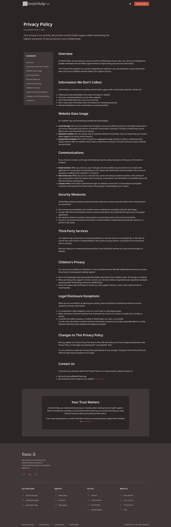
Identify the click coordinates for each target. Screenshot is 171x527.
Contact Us (30, 100)
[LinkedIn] (30, 475)
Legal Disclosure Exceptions (37, 92)
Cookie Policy (59, 525)
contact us (86, 421)
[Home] (37, 4)
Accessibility (74, 525)
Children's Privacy (33, 88)
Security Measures (33, 79)
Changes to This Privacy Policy (37, 96)
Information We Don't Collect (37, 66)
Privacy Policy (44, 525)
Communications (32, 75)
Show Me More (141, 4)
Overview (29, 62)
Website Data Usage (34, 71)
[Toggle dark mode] (130, 4)
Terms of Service (28, 525)
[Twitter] (24, 475)
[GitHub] (36, 475)
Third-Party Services (34, 83)
